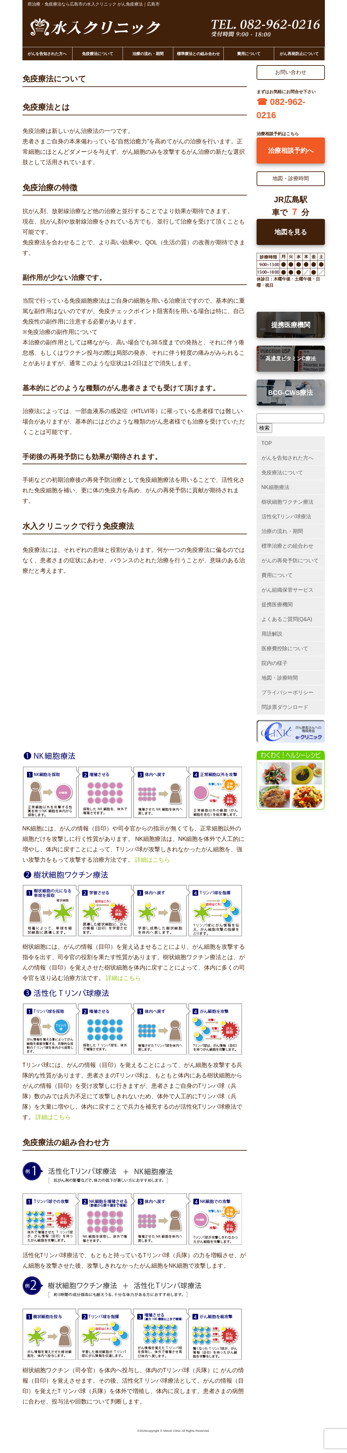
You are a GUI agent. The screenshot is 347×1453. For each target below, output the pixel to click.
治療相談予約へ (291, 150)
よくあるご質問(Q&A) (286, 619)
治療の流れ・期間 (148, 53)
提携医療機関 (290, 324)
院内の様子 (274, 663)
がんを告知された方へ (47, 53)
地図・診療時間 (279, 678)
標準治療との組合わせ (287, 546)
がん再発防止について (299, 53)
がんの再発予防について (290, 560)
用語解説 (271, 634)
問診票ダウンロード (284, 707)
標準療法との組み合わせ (198, 53)
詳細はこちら (152, 859)
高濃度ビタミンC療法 (290, 358)
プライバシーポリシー (287, 692)
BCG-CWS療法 (290, 392)
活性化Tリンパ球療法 (286, 516)
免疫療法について (97, 53)
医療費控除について (284, 648)
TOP (266, 443)
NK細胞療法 (275, 487)
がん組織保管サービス (287, 590)
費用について (248, 53)
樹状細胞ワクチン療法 (287, 502)
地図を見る (290, 232)
